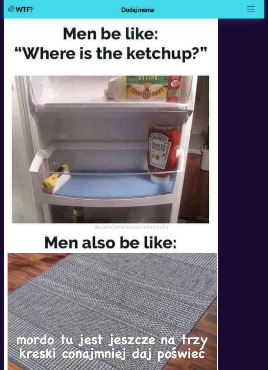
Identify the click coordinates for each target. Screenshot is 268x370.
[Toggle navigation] (251, 9)
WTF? (20, 9)
